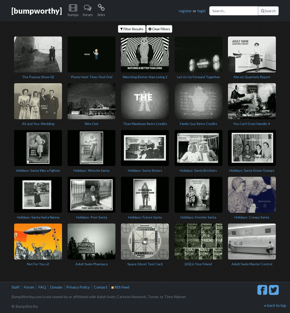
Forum (29, 287)
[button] (73, 10)
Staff (15, 287)
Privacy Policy (78, 287)
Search (268, 10)
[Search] (233, 10)
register (185, 10)
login (201, 10)
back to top (275, 305)
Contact (100, 287)
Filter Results (131, 29)
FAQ (42, 287)
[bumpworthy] (36, 10)
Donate (56, 287)
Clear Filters (159, 29)
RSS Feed (120, 287)
